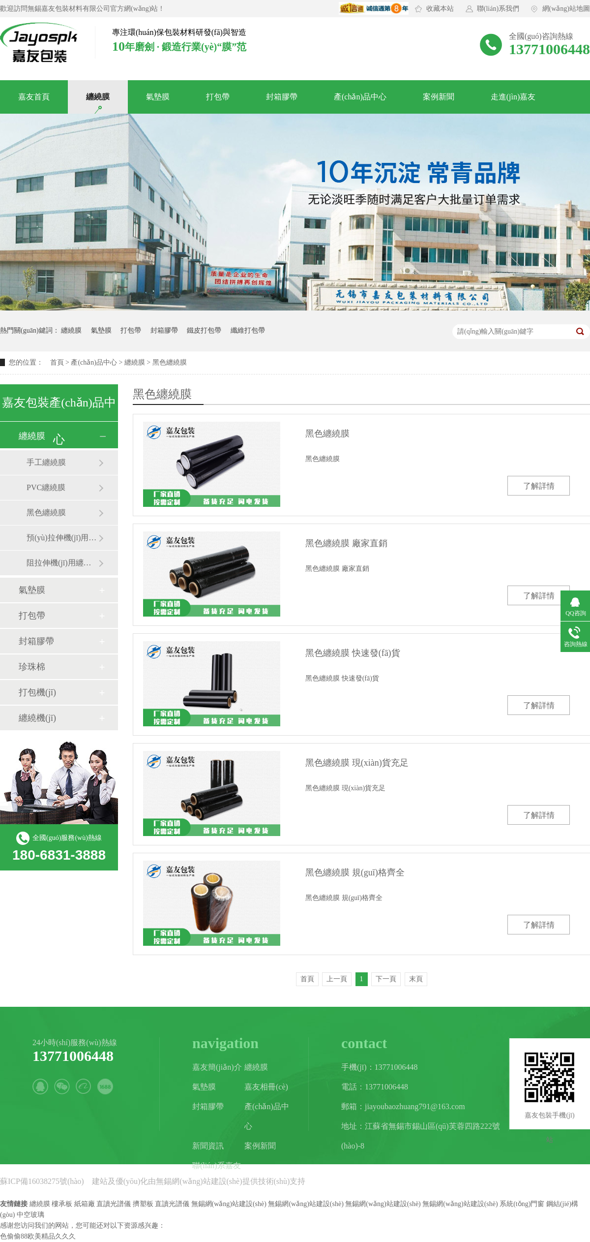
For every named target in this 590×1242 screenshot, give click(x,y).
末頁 (416, 979)
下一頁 (386, 979)
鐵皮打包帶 (204, 330)
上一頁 (336, 979)
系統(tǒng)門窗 (522, 1204)
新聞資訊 (208, 1146)
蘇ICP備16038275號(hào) (42, 1181)
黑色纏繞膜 (46, 512)
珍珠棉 (32, 667)
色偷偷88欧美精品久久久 (38, 1236)
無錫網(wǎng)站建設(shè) (199, 1181)
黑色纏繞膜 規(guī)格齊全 (355, 872)
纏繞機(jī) (37, 718)
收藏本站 (440, 8)
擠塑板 (143, 1204)
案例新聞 (438, 97)
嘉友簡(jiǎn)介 (217, 1067)
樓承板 (62, 1204)
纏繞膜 (98, 97)
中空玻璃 (30, 1214)
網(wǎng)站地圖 (566, 8)
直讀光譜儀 (113, 1204)
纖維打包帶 (248, 330)
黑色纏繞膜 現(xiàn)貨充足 (356, 763)
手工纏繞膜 (46, 462)
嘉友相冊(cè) (266, 1087)
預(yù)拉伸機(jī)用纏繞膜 (62, 537)
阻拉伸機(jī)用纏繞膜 (62, 563)
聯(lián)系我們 (498, 8)
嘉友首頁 (34, 97)
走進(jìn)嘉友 (513, 97)
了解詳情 (539, 486)
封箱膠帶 (281, 97)
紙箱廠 (84, 1204)
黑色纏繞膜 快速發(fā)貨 (352, 653)
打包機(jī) (37, 692)
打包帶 (218, 97)
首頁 (57, 362)
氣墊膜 (158, 97)
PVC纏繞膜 (46, 487)
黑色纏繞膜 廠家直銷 (346, 543)
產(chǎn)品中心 (360, 97)
